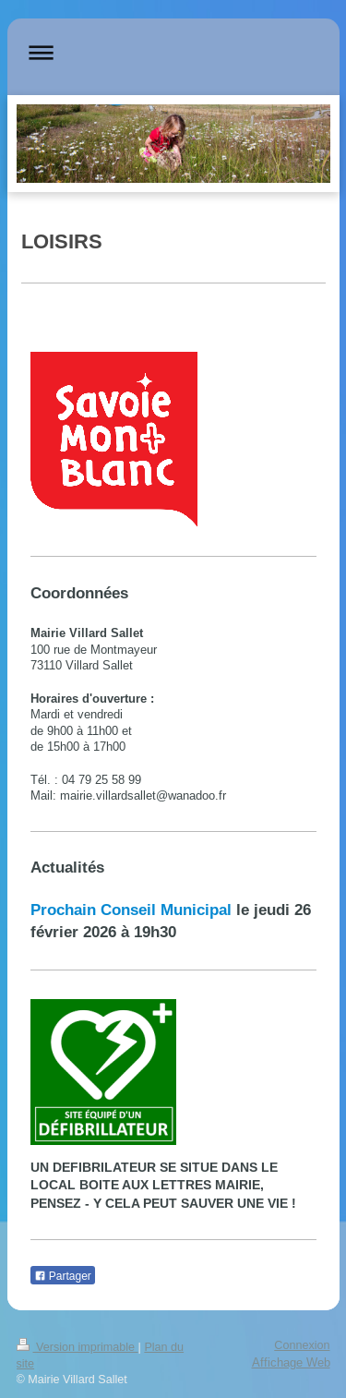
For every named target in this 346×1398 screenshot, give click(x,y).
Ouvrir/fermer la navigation (173, 52)
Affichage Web (291, 1362)
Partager (62, 1276)
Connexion (301, 1345)
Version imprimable (77, 1347)
